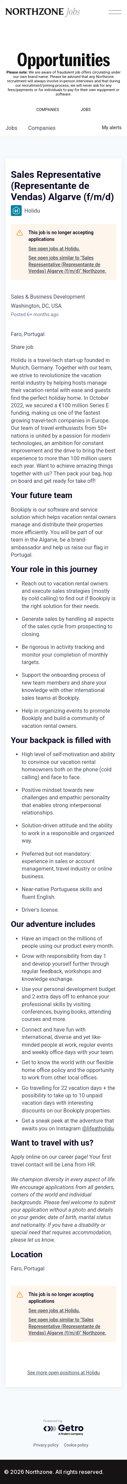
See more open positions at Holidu (63, 1372)
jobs (11, 128)
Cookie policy (76, 1445)
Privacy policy (45, 1445)
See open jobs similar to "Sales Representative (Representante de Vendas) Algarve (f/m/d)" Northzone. (67, 264)
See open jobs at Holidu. (54, 248)
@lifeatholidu (98, 1128)
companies (42, 128)
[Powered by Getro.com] (63, 1428)
